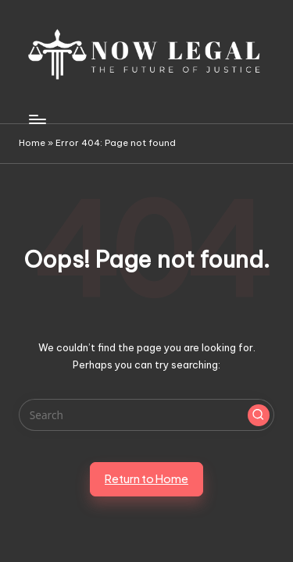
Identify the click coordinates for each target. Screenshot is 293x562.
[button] (259, 415)
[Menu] (37, 119)
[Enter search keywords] (146, 415)
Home (32, 142)
